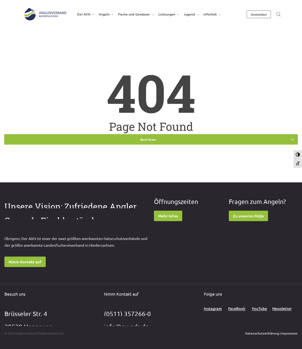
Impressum (289, 333)
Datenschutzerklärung (262, 333)
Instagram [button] (213, 312)
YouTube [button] (259, 312)
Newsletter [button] (282, 312)
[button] (25, 262)
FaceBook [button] (236, 312)
